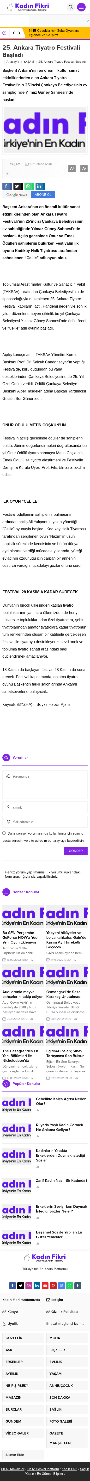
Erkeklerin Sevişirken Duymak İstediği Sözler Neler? (61, 1209)
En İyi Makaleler (12, 1469)
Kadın (30, 1474)
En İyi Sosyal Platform (43, 1469)
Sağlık (84, 1469)
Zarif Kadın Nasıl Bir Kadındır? (61, 1180)
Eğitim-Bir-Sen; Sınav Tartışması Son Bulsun (65, 1053)
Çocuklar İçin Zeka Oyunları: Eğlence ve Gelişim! (54, 33)
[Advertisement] (45, 729)
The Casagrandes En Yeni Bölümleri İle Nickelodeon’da (20, 1056)
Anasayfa (10, 62)
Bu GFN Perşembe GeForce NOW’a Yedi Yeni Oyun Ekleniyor (20, 937)
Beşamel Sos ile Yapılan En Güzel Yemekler (59, 1234)
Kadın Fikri (69, 1469)
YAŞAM (29, 62)
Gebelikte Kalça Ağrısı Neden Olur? (61, 1101)
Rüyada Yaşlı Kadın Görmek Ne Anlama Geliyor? (59, 1127)
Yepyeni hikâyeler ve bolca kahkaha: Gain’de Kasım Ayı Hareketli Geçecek (66, 939)
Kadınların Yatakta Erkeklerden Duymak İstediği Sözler (60, 1155)
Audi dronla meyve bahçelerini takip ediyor (22, 994)
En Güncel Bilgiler (50, 1474)
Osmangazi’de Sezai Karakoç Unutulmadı (64, 994)
